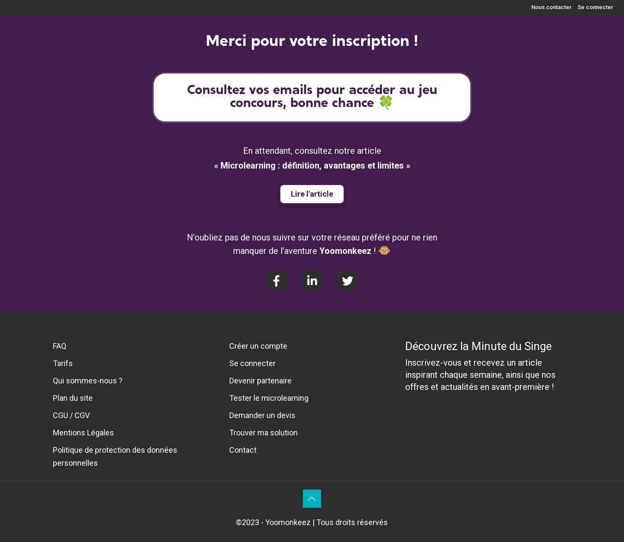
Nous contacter (551, 7)
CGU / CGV (71, 415)
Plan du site (73, 397)
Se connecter (595, 7)
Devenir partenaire (260, 380)
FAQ (59, 346)
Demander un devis (262, 415)
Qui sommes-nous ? (88, 380)
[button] (312, 194)
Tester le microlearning (269, 397)
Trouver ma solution (263, 432)
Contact (243, 449)
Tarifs (63, 363)
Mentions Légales (83, 432)
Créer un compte (258, 346)
